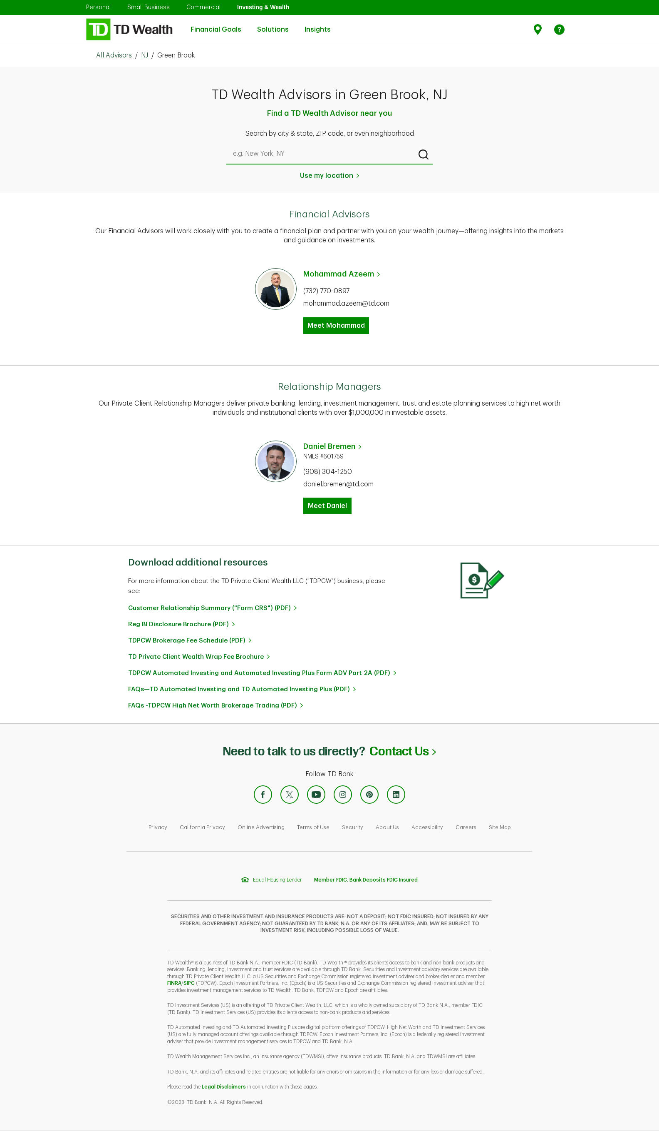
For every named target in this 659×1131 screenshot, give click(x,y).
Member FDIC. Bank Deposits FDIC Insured (366, 879)
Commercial (203, 7)
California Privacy (202, 827)
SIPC (189, 983)
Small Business (148, 7)
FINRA (174, 983)
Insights (318, 24)
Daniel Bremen (329, 446)
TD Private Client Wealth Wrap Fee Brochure (196, 657)
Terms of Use (313, 827)
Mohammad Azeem (338, 274)
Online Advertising (261, 827)
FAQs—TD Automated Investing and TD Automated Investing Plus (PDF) (239, 689)
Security (352, 827)
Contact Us (402, 751)
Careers (466, 827)
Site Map (500, 827)
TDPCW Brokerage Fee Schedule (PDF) (186, 641)
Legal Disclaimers (224, 1086)
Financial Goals (216, 24)
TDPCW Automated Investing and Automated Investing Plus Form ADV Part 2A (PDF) (259, 673)
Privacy (158, 827)
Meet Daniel (327, 506)
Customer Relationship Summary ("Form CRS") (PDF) (209, 608)
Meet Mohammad (336, 325)
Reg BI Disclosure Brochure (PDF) (178, 624)
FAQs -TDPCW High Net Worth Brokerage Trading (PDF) (212, 706)
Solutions (273, 24)
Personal (98, 7)
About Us (387, 827)
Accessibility (427, 827)
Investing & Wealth (263, 7)
